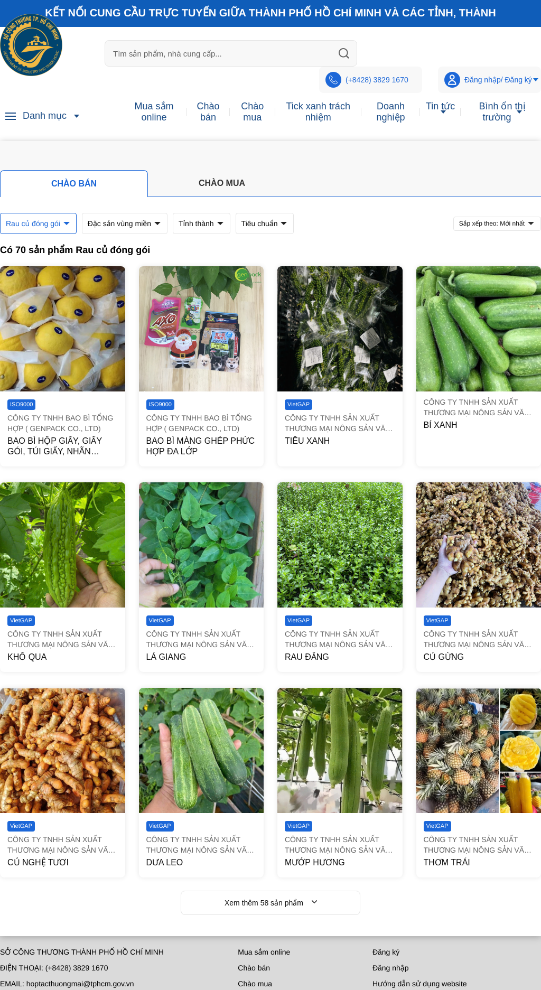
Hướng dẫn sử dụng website (419, 983)
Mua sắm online (153, 112)
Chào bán (208, 112)
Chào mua (252, 112)
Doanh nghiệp (391, 112)
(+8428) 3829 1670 (366, 80)
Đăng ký (385, 952)
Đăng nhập (390, 968)
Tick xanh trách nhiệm (318, 112)
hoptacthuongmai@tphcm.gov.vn (80, 983)
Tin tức (440, 106)
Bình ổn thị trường (502, 112)
